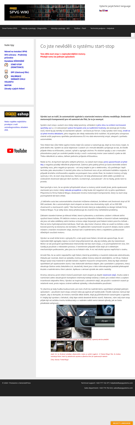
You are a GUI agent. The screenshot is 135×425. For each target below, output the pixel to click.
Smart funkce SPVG (9, 28)
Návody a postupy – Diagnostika (34, 28)
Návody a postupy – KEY (60, 28)
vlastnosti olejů (109, 255)
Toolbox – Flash (80, 28)
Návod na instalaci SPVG (15, 51)
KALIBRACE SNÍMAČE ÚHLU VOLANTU (14, 79)
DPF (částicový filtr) (20, 72)
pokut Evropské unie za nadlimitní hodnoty (87, 108)
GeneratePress (25, 363)
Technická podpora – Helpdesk (102, 28)
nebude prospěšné (73, 170)
